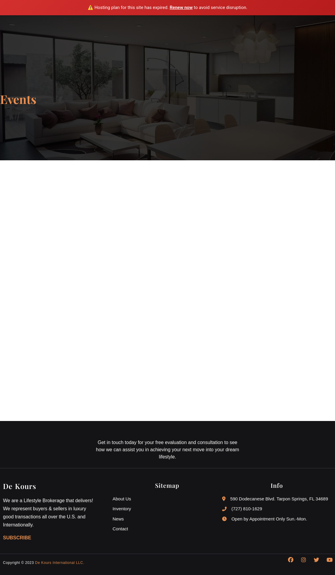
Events (18, 99)
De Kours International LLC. (59, 563)
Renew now (181, 7)
